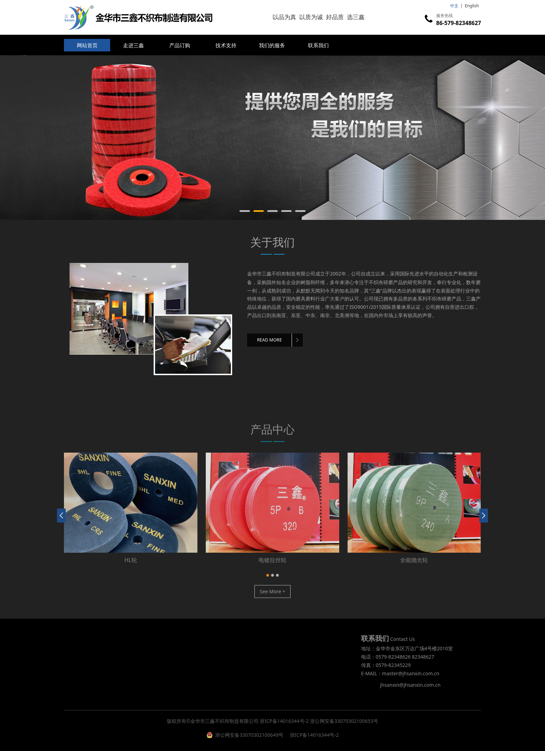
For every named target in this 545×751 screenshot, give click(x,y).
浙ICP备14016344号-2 (284, 721)
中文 (454, 6)
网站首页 (87, 45)
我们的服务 (272, 45)
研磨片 (414, 565)
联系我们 (318, 45)
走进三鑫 (133, 45)
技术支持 (225, 45)
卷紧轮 (272, 565)
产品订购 (179, 45)
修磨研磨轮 (131, 565)
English (472, 6)
